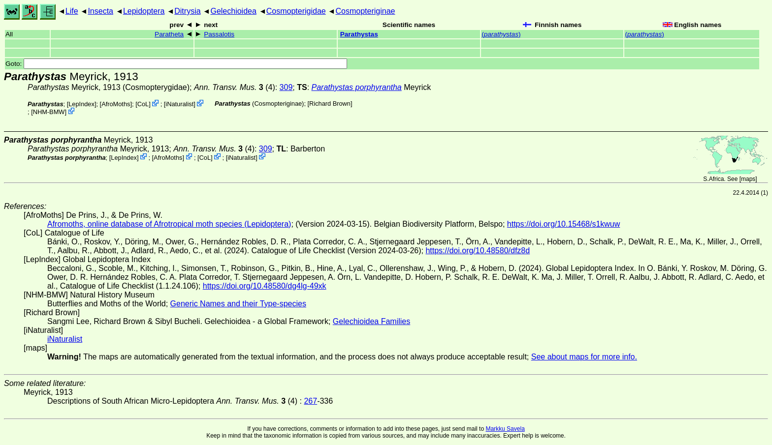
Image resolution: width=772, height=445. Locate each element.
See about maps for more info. (584, 357)
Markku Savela (504, 428)
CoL (143, 104)
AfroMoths (115, 104)
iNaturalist (179, 104)
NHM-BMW (49, 112)
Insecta (100, 11)
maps (748, 179)
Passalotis (219, 34)
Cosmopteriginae (365, 11)
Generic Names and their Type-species (238, 303)
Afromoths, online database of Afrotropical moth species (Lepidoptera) (169, 224)
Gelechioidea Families (371, 321)
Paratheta (169, 34)
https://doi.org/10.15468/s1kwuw (563, 224)
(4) (234, 87)
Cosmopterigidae (296, 11)
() (501, 34)
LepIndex (81, 104)
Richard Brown (330, 103)
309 (286, 87)
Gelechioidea (233, 11)
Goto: (176, 63)
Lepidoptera (144, 11)
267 (310, 401)
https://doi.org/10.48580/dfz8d (477, 250)
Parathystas (359, 34)
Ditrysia (187, 11)
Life (71, 11)
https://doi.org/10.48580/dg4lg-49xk (264, 286)
